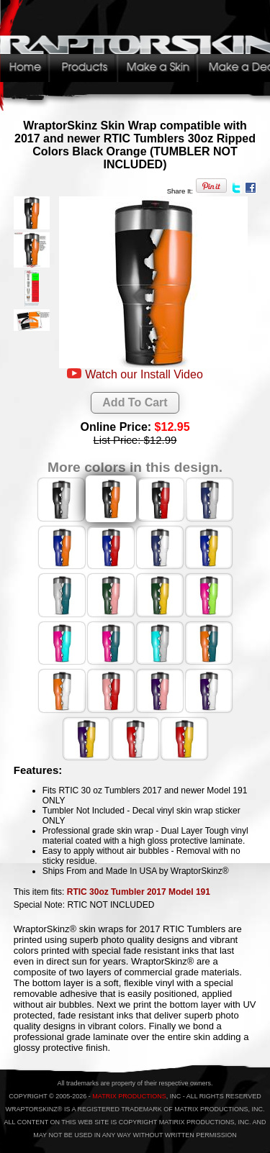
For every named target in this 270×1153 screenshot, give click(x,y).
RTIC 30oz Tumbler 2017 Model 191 (138, 892)
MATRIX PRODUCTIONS (129, 1096)
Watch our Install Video (144, 374)
